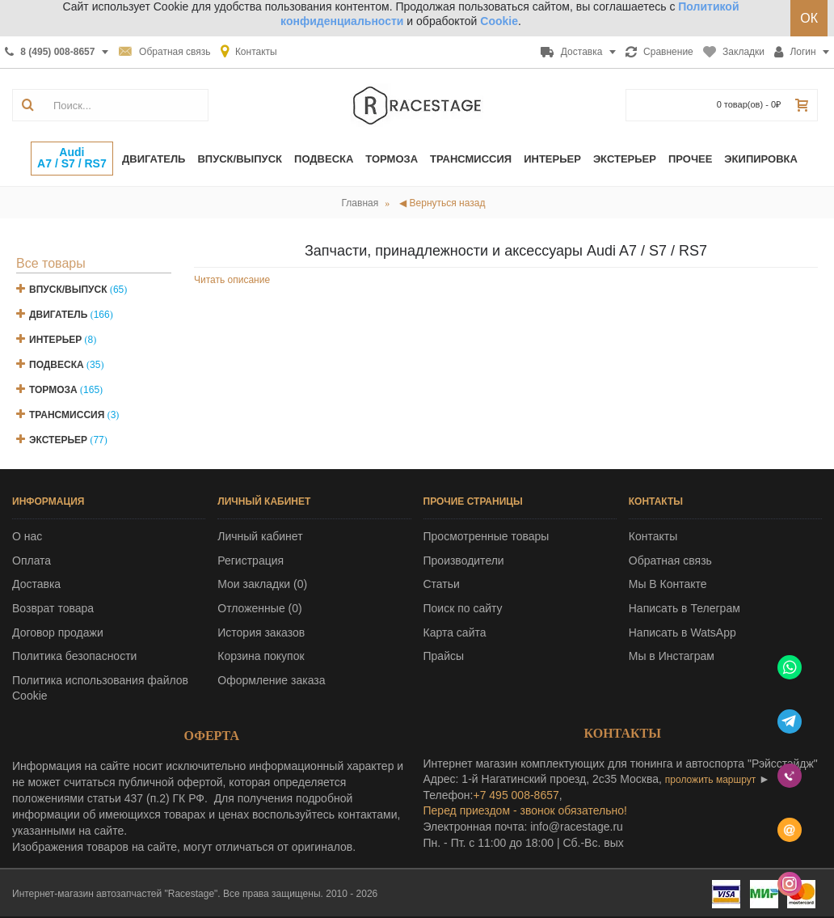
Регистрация (250, 560)
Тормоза (53, 390)
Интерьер (55, 339)
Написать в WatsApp (682, 632)
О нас (27, 536)
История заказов (261, 632)
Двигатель (58, 314)
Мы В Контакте (668, 583)
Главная (360, 203)
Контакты (653, 536)
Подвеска (56, 364)
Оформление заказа (271, 680)
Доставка (36, 583)
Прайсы (444, 655)
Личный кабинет (259, 536)
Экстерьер (58, 440)
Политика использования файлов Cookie (100, 688)
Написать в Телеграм (684, 608)
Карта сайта (454, 632)
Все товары (51, 263)
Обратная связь (670, 560)
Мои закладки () (262, 583)
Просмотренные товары (486, 536)
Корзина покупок (260, 655)
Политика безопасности (74, 655)
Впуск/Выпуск (68, 289)
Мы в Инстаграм (671, 655)
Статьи (441, 583)
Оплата (31, 560)
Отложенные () (259, 608)
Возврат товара (53, 608)
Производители (463, 560)
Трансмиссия (66, 415)
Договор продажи (57, 632)
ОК (809, 18)
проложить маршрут (710, 779)
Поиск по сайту (463, 608)
